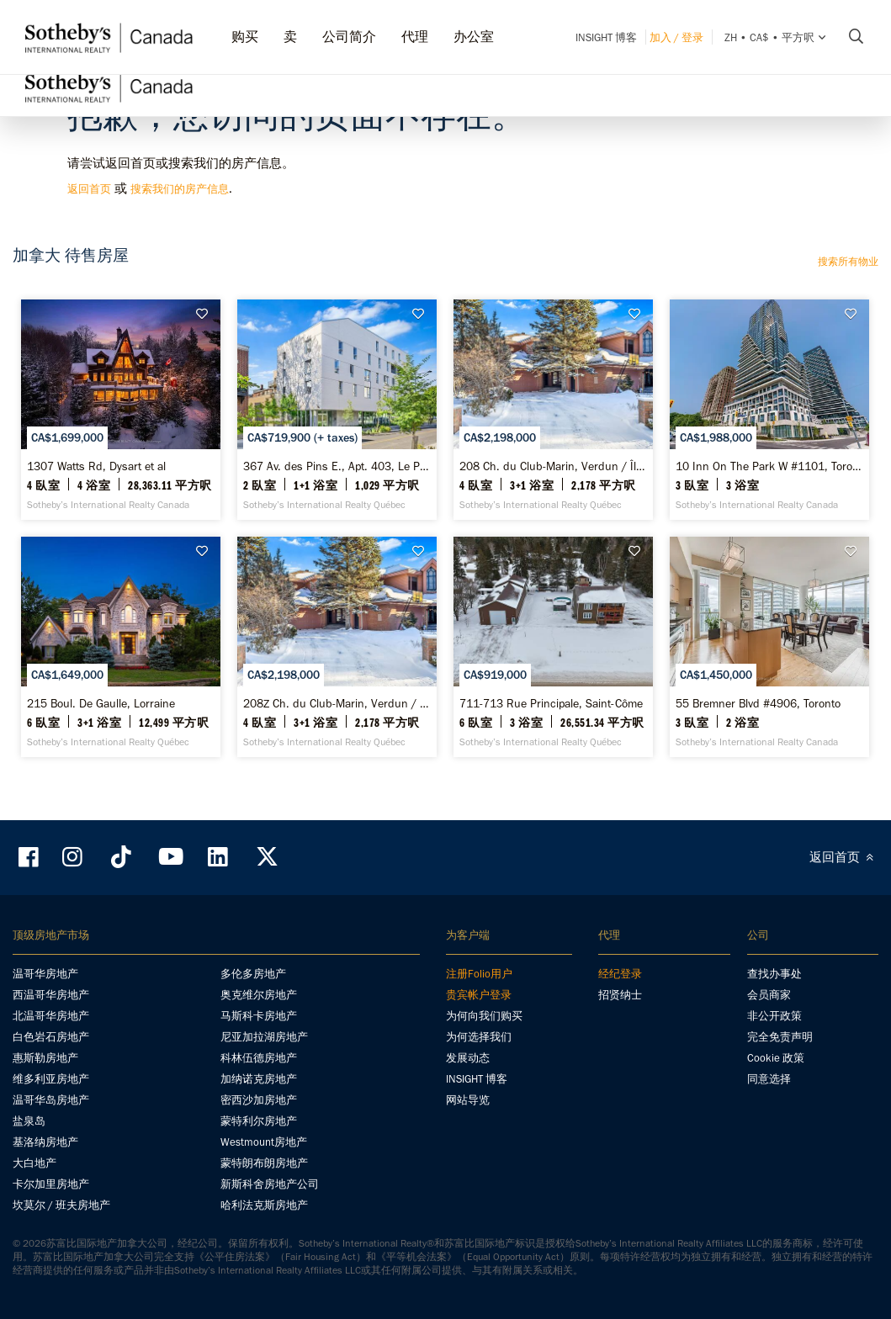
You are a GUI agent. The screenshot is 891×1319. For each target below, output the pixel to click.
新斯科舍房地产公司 (269, 1184)
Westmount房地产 (263, 1142)
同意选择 (769, 1079)
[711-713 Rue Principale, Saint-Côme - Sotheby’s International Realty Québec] (553, 647)
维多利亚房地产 (51, 1079)
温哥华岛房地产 (51, 1100)
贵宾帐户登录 (479, 994)
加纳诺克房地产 (258, 1079)
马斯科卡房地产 (258, 1015)
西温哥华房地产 (51, 994)
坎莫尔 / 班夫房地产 (61, 1205)
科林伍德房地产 (258, 1057)
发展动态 (468, 1057)
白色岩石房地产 (51, 1036)
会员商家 (769, 994)
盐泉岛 (29, 1121)
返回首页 (89, 189)
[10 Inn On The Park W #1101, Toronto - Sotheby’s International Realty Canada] (769, 409)
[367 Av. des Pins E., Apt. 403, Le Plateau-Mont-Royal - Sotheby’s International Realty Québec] (337, 409)
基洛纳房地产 (45, 1142)
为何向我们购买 (484, 1015)
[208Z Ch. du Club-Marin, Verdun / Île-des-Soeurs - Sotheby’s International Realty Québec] (337, 647)
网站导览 (468, 1100)
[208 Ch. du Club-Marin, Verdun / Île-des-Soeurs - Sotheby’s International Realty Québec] (553, 409)
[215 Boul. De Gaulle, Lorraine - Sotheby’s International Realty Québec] (120, 647)
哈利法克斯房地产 (264, 1205)
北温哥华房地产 (51, 1015)
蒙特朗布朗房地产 (264, 1163)
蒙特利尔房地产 (258, 1121)
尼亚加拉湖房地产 (264, 1036)
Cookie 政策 (775, 1057)
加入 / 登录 (676, 37)
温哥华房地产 (45, 973)
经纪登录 (620, 973)
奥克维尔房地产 (258, 994)
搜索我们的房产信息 (179, 189)
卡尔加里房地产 (51, 1184)
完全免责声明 (780, 1036)
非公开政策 (774, 1015)
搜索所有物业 (848, 262)
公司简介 (349, 37)
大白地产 (34, 1163)
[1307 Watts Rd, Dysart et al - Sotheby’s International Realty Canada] (120, 409)
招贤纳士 (620, 994)
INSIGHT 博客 (606, 37)
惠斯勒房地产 (45, 1057)
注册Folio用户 (479, 973)
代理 (414, 37)
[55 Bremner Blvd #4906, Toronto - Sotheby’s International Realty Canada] (769, 647)
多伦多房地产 (253, 973)
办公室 (473, 37)
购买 (244, 37)
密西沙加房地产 (258, 1100)
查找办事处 (774, 973)
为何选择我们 (479, 1036)
